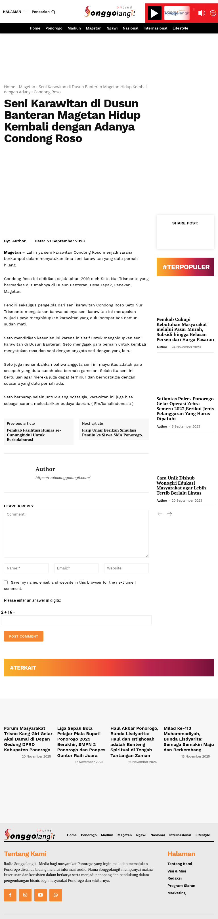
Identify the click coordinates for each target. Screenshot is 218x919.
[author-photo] (12, 746)
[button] (44, 11)
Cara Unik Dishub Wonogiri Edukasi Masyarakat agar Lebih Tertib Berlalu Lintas (181, 485)
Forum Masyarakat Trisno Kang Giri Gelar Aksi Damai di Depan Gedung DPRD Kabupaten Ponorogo (28, 734)
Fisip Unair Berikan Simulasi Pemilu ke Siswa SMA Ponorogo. (112, 433)
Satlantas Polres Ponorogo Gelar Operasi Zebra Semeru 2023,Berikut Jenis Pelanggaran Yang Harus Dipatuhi (185, 409)
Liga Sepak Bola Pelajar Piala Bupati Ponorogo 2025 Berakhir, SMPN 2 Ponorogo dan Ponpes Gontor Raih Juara (82, 736)
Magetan (27, 86)
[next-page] (169, 514)
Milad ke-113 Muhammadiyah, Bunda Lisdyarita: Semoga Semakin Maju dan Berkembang (185, 736)
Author (19, 241)
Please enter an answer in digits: (32, 600)
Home (9, 86)
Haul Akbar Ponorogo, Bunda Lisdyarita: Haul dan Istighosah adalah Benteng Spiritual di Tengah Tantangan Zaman (134, 736)
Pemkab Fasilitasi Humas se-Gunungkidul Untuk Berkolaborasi (34, 435)
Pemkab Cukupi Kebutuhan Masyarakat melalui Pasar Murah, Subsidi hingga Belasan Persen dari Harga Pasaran (185, 329)
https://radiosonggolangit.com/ (62, 478)
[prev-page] (160, 514)
